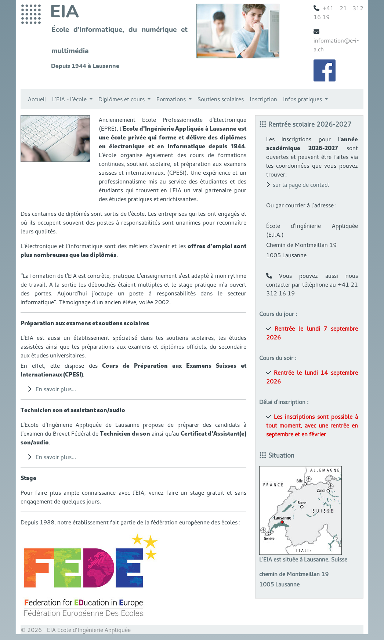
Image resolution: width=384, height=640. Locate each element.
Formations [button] (171, 99)
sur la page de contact (301, 185)
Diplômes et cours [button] (122, 99)
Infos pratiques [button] (303, 99)
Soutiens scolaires (221, 99)
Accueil (37, 99)
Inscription (263, 99)
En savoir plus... (56, 389)
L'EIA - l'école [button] (70, 99)
